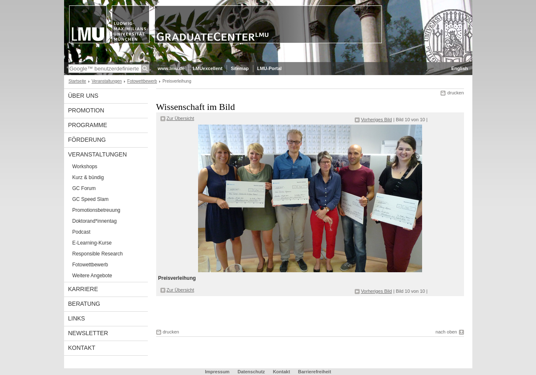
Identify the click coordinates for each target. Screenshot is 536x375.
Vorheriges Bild (376, 119)
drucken (455, 92)
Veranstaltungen (107, 81)
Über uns (83, 95)
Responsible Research (97, 254)
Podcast (81, 232)
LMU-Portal (269, 68)
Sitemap (240, 68)
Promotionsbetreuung (96, 210)
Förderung (87, 139)
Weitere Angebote (92, 276)
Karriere (83, 289)
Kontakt (81, 347)
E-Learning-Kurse (92, 243)
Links (76, 318)
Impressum (217, 371)
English (459, 68)
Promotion (86, 110)
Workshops (85, 166)
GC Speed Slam (90, 199)
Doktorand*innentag (94, 221)
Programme (87, 125)
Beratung (84, 303)
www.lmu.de (171, 68)
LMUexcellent (207, 68)
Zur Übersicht (180, 118)
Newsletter (88, 333)
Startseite (77, 81)
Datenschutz (251, 371)
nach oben (446, 331)
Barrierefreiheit (314, 371)
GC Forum (84, 188)
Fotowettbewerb (142, 81)
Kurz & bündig (88, 177)
